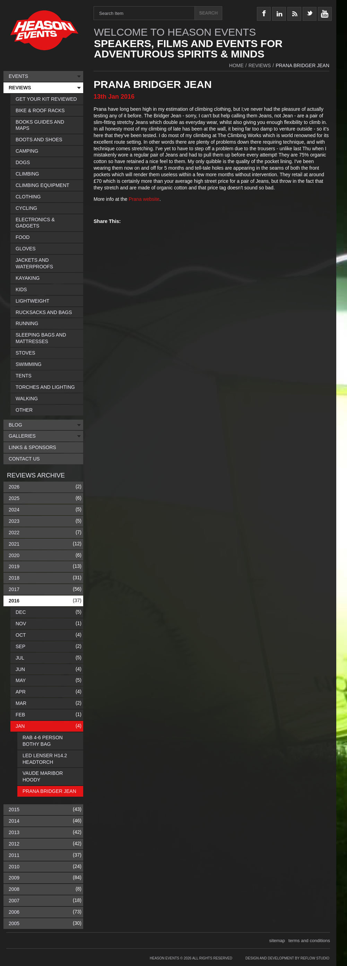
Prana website (144, 199)
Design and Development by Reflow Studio (287, 958)
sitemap (277, 940)
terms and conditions (309, 940)
